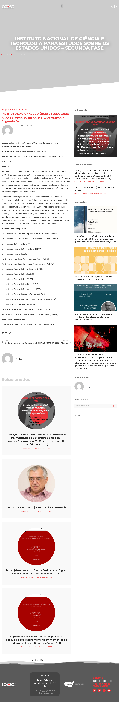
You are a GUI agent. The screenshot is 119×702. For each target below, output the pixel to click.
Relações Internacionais (20, 110)
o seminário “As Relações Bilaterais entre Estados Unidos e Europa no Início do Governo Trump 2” (93, 317)
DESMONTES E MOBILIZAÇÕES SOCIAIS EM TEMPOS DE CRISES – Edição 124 (93, 278)
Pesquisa (5, 110)
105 (41, 660)
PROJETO (45, 676)
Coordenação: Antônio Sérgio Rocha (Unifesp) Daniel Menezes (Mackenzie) (44, 692)
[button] (62, 6)
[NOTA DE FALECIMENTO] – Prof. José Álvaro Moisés (36, 507)
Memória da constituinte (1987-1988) (44, 683)
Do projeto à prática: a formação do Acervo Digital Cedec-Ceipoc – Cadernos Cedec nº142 (36, 572)
